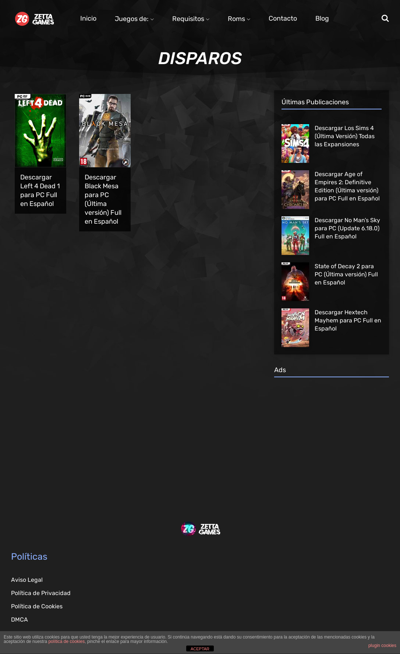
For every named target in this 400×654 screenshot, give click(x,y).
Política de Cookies (37, 606)
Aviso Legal (27, 579)
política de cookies (66, 641)
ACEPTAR (200, 649)
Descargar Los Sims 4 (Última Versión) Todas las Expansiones (345, 136)
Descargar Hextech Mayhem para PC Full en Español (348, 320)
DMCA (19, 619)
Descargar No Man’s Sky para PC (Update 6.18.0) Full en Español (347, 228)
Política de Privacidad (41, 593)
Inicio (88, 18)
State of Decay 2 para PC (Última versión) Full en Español (346, 274)
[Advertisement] (331, 438)
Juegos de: (134, 19)
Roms (239, 19)
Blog (322, 18)
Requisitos (190, 19)
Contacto (283, 18)
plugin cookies (382, 645)
